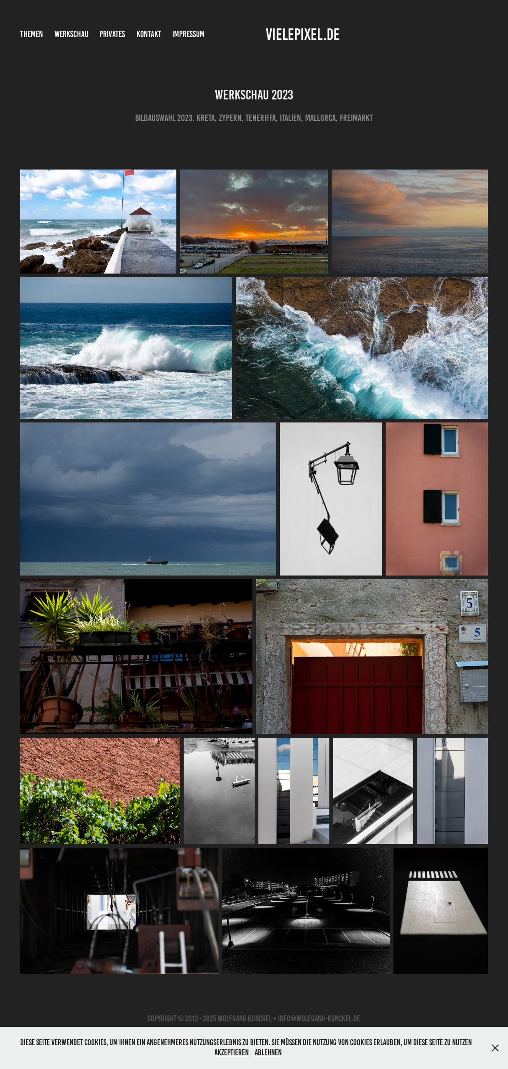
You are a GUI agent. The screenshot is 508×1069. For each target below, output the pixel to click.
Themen (31, 34)
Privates (112, 34)
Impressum (188, 34)
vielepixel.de (303, 34)
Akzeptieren (231, 1052)
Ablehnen (268, 1052)
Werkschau (71, 34)
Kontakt (149, 34)
